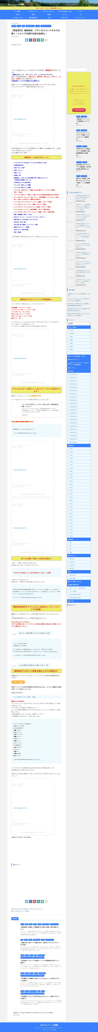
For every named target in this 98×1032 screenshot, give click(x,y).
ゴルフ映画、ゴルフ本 (17, 17)
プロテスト (64, 14)
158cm (31, 908)
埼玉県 (71, 330)
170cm (71, 468)
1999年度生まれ (73, 403)
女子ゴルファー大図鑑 (16, 4)
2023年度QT (73, 575)
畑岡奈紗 (27, 911)
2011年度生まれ (73, 374)
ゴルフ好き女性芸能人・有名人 (65, 11)
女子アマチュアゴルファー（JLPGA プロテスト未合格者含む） (48, 12)
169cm (71, 471)
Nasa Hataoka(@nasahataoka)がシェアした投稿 (32, 293)
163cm (71, 490)
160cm (71, 500)
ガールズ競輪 (73, 591)
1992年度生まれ (73, 422)
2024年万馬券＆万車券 (75, 594)
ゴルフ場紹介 (17, 11)
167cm (71, 477)
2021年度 (72, 568)
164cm (71, 487)
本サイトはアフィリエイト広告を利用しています (49, 8)
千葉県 (71, 336)
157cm (71, 510)
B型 (70, 545)
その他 (49, 17)
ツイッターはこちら (79, 109)
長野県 (71, 349)
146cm (71, 536)
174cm (71, 455)
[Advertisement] (36, 57)
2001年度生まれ (73, 397)
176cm (71, 448)
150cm (71, 532)
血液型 (49, 14)
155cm (71, 516)
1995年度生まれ (73, 413)
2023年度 (72, 562)
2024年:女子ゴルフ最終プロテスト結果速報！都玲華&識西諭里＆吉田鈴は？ (78, 304)
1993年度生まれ (73, 419)
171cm (71, 465)
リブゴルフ (80, 11)
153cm (71, 523)
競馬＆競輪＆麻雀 (33, 17)
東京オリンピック (20, 911)
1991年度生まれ (73, 426)
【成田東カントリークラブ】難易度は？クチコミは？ (83, 121)
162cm (71, 494)
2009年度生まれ (73, 377)
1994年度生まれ (73, 416)
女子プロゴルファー (33, 11)
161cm (71, 497)
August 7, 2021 (36, 759)
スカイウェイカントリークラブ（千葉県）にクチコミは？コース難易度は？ (78, 299)
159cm (71, 503)
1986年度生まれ (73, 435)
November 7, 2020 (31, 433)
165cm (71, 484)
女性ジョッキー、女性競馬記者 (77, 588)
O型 (71, 549)
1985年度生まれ (73, 439)
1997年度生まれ (73, 410)
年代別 (17, 14)
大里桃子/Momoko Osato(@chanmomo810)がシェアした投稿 (33, 143)
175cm (71, 452)
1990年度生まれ (73, 429)
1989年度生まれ (73, 432)
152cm (71, 526)
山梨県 (71, 343)
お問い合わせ (65, 17)
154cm (71, 519)
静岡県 (71, 346)
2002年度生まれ (73, 393)
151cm (71, 529)
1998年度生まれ (26, 908)
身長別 (33, 14)
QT (80, 14)
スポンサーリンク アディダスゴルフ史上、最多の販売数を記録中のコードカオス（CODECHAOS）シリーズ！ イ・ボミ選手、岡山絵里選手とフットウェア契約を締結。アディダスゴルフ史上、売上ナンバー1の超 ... (41, 410)
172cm (71, 461)
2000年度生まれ (73, 400)
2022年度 (72, 565)
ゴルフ (14, 911)
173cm (71, 458)
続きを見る (24, 414)
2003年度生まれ (73, 390)
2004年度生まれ (73, 387)
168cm (71, 474)
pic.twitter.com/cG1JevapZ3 (50, 651)
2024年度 (72, 558)
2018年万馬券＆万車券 (75, 597)
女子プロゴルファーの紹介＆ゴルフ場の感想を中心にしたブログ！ (49, 1027)
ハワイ (71, 353)
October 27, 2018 (40, 655)
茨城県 (71, 340)
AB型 (71, 552)
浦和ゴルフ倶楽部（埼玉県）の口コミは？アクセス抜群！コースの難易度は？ (78, 314)
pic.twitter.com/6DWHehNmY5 (26, 593)
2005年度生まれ (73, 384)
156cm (71, 513)
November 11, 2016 (36, 597)
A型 (21, 908)
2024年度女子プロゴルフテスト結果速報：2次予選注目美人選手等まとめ (83, 167)
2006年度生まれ (73, 380)
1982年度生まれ (73, 442)
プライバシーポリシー (80, 17)
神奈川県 (72, 333)
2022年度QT (73, 578)
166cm (71, 481)
